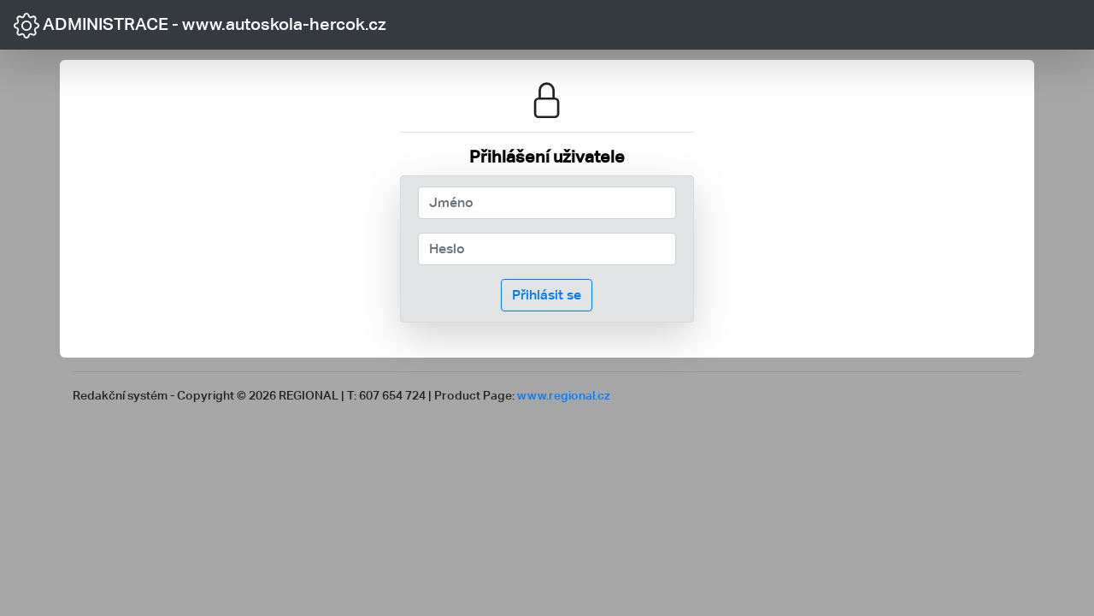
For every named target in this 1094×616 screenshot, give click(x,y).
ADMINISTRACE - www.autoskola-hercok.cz (200, 25)
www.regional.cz (563, 395)
